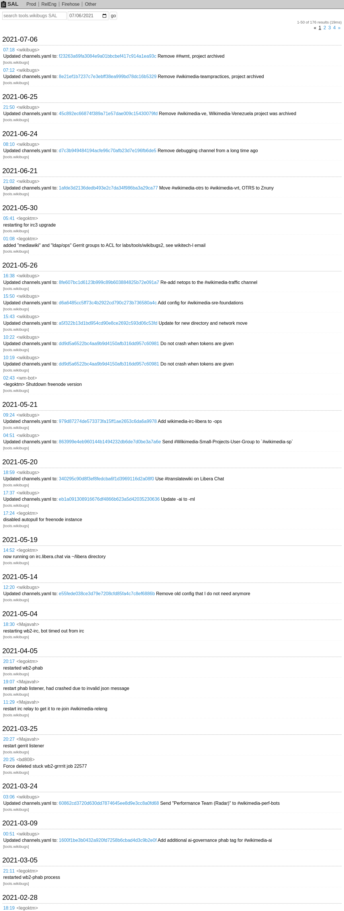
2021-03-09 (20, 823)
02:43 (9, 378)
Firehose (70, 4)
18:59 (9, 472)
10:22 (9, 337)
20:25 (9, 759)
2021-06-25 (20, 96)
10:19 (9, 357)
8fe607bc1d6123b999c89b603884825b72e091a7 (109, 282)
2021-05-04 (20, 614)
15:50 (9, 296)
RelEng (48, 4)
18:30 (9, 624)
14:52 (9, 550)
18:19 (9, 908)
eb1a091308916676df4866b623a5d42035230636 (109, 499)
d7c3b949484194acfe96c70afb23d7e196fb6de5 (107, 150)
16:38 (9, 275)
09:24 (9, 415)
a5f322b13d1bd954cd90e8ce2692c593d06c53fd (108, 323)
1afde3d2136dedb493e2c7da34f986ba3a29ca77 (108, 187)
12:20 (9, 587)
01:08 (9, 238)
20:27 (9, 739)
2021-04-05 (20, 651)
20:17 (9, 661)
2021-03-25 (20, 728)
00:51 (9, 833)
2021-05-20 (20, 462)
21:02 (9, 181)
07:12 (9, 70)
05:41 (9, 218)
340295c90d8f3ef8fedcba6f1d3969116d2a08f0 (106, 478)
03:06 (9, 796)
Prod (31, 4)
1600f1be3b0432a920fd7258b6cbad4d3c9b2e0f (108, 840)
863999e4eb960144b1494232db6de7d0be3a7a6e (110, 441)
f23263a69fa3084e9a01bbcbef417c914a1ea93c (107, 56)
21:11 (9, 871)
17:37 (9, 492)
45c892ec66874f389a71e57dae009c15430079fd (108, 113)
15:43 (9, 316)
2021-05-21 (20, 404)
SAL (9, 4)
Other (90, 4)
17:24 (9, 513)
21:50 (9, 107)
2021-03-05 (20, 860)
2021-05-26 (20, 265)
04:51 (9, 435)
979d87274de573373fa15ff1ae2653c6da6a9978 (108, 421)
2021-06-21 (20, 171)
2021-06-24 (20, 133)
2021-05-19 (20, 539)
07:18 (9, 49)
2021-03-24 (20, 786)
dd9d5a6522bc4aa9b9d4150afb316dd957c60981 (109, 343)
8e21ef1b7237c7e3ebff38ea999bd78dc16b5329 (108, 76)
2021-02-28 (20, 897)
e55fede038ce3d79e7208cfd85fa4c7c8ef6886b (107, 593)
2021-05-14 (20, 577)
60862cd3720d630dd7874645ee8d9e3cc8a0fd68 (109, 803)
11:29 (9, 702)
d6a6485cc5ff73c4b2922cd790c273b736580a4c (108, 302)
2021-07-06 (20, 39)
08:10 (9, 144)
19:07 (9, 681)
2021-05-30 (20, 208)
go (113, 15)
